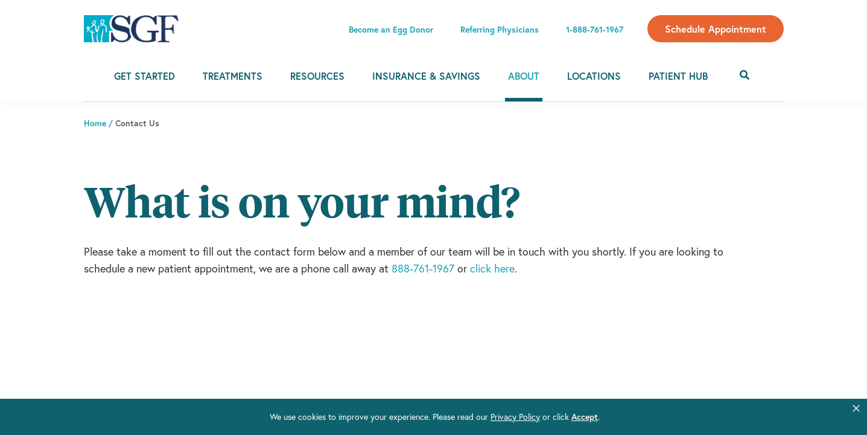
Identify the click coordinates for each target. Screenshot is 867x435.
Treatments (232, 75)
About (523, 75)
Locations (594, 75)
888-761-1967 (423, 269)
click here (492, 269)
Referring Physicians (499, 29)
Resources (317, 75)
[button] (856, 408)
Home (95, 123)
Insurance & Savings (426, 75)
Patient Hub (678, 75)
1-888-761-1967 (594, 29)
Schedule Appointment (715, 28)
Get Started (144, 75)
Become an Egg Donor (391, 29)
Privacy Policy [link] (515, 417)
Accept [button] (584, 416)
